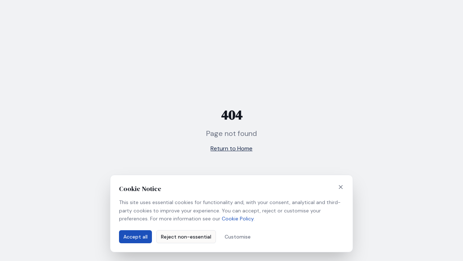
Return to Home (231, 148)
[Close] (340, 187)
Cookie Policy (238, 218)
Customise (238, 236)
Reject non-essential (186, 236)
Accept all (135, 236)
